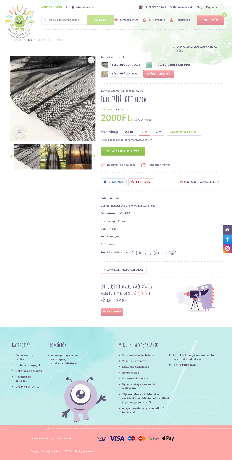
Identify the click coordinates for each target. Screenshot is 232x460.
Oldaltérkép (39, 438)
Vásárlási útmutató (134, 361)
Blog (199, 7)
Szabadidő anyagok (28, 365)
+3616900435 (51, 7)
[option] (52, 98)
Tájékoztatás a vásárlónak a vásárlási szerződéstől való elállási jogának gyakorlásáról (145, 398)
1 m (144, 132)
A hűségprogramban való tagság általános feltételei (64, 359)
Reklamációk (130, 373)
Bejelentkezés (154, 20)
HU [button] (223, 7)
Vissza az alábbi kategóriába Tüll (197, 49)
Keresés (101, 20)
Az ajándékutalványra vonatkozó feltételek (143, 410)
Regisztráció (180, 20)
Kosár (210, 20)
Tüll (30, 40)
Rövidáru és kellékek (23, 379)
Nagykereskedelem (135, 378)
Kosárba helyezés (122, 151)
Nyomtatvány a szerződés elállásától (139, 386)
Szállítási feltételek (181, 7)
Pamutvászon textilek (24, 357)
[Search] (77, 20)
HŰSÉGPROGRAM (152, 7)
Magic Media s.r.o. (54, 451)
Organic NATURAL (27, 387)
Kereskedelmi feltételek (138, 355)
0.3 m (129, 132)
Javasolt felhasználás (124, 270)
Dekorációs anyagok (28, 371)
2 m (158, 132)
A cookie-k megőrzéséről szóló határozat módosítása (193, 357)
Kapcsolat (212, 7)
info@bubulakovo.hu (80, 7)
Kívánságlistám (126, 20)
